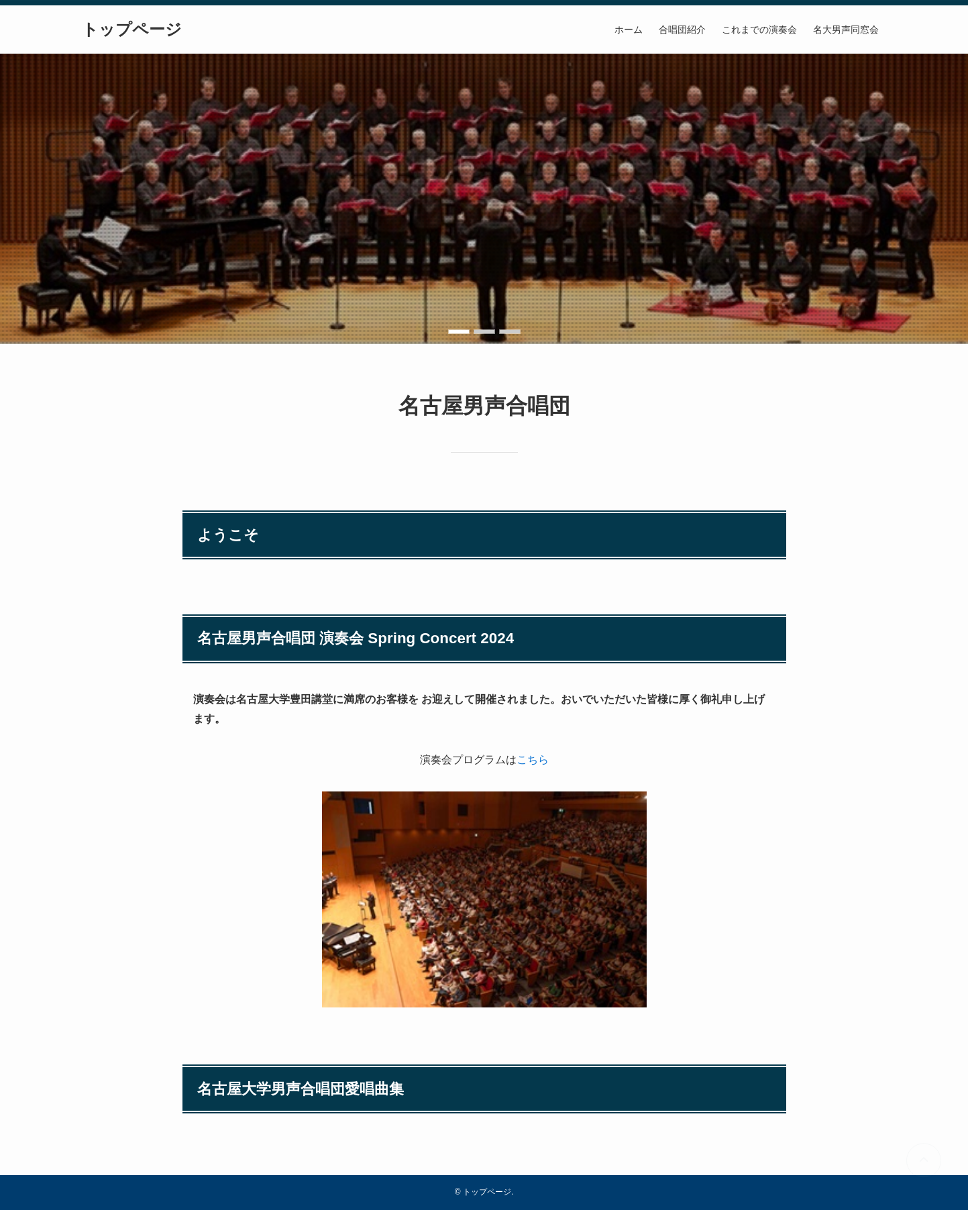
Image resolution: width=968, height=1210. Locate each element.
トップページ (132, 29)
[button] (459, 331)
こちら (533, 759)
